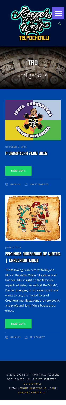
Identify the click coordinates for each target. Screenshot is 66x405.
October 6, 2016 (16, 146)
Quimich (15, 184)
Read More (18, 170)
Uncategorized (39, 184)
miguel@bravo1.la (33, 388)
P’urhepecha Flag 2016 (26, 153)
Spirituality (37, 337)
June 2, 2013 (13, 247)
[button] (58, 13)
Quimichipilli (33, 383)
